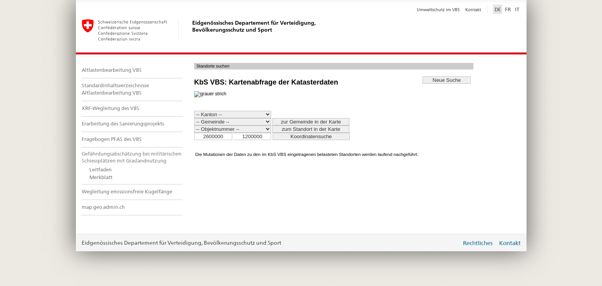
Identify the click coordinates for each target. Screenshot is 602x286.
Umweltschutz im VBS (438, 9)
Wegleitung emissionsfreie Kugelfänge (127, 192)
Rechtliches (478, 243)
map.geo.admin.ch (103, 207)
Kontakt (473, 9)
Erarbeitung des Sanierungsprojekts (123, 124)
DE (498, 9)
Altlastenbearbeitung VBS (112, 70)
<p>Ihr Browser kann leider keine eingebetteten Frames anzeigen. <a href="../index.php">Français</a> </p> (357, 113)
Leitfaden (100, 170)
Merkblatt (100, 177)
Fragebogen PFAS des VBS (112, 139)
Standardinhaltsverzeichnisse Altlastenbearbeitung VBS (115, 89)
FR (508, 9)
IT (517, 9)
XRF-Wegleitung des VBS (110, 108)
